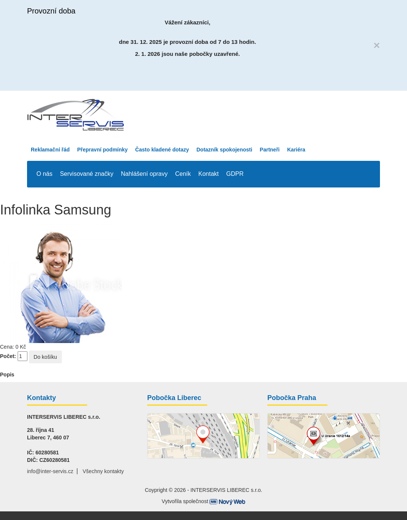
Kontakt (208, 174)
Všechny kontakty (103, 471)
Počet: (8, 356)
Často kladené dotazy (162, 150)
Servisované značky (86, 174)
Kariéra (296, 150)
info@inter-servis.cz (50, 471)
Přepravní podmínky (102, 150)
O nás (44, 174)
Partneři (270, 150)
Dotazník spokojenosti (224, 150)
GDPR (235, 174)
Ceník (183, 174)
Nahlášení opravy (144, 174)
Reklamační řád (50, 150)
